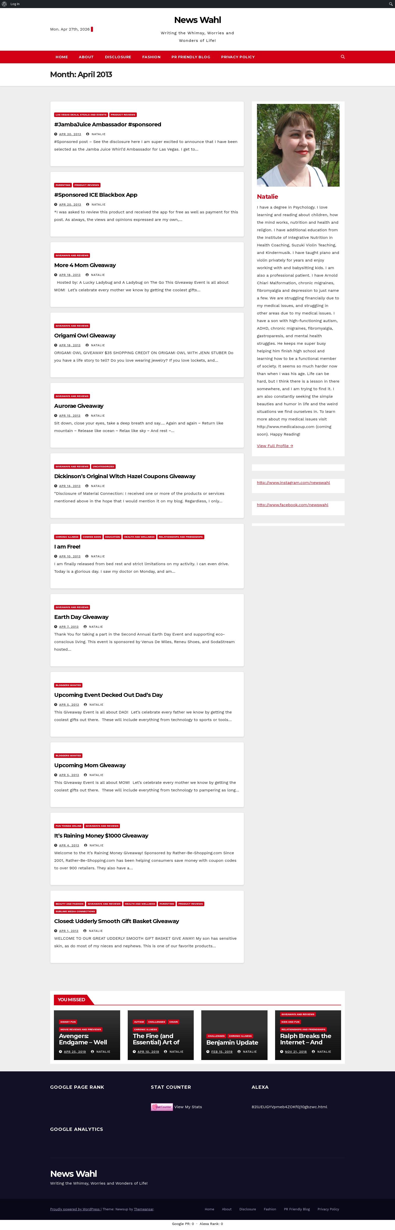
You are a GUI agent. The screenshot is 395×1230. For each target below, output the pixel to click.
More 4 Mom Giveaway (85, 265)
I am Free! (67, 546)
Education (112, 536)
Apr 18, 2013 (70, 275)
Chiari (173, 1021)
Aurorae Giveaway (78, 406)
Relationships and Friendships (181, 536)
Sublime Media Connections (75, 911)
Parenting (63, 185)
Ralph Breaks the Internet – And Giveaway (305, 1042)
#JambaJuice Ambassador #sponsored (107, 124)
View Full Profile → (275, 445)
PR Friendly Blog (191, 57)
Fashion (151, 57)
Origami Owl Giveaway (84, 335)
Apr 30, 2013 (70, 134)
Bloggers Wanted (68, 685)
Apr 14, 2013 (70, 486)
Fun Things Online (68, 825)
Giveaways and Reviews (72, 255)
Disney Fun (68, 1021)
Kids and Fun (291, 1021)
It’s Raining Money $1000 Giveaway (101, 835)
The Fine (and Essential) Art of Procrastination (156, 1042)
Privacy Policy (238, 57)
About (86, 57)
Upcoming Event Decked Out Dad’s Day (108, 695)
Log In (15, 4)
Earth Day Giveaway (81, 617)
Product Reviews (123, 114)
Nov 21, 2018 (296, 1051)
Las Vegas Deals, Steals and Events (81, 114)
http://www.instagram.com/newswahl (293, 482)
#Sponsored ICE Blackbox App (95, 194)
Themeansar (143, 1209)
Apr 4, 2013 (69, 845)
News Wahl (197, 20)
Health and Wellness (139, 536)
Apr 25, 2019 (75, 1051)
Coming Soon (92, 536)
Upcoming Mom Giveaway (89, 765)
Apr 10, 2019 (148, 1051)
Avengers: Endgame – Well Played (83, 1042)
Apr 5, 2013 (69, 704)
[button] (343, 56)
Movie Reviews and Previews (80, 1029)
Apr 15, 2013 (70, 415)
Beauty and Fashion (69, 903)
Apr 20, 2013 (70, 204)
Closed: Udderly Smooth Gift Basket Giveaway (116, 921)
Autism (139, 1021)
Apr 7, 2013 (69, 626)
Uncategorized (103, 466)
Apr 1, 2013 (69, 931)
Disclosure (118, 57)
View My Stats (188, 1106)
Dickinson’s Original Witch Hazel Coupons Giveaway (124, 476)
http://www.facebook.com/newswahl (292, 504)
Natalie (96, 134)
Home (62, 57)
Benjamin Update (232, 1042)
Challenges (156, 1021)
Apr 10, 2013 (70, 556)
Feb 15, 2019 (222, 1051)
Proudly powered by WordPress (75, 1209)
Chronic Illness (67, 536)
